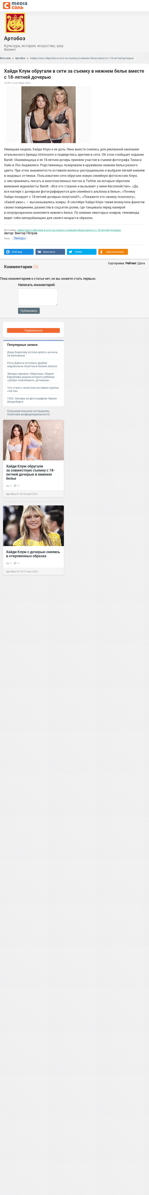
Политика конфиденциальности (28, 414)
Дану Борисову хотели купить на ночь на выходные (32, 353)
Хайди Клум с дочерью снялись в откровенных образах (33, 554)
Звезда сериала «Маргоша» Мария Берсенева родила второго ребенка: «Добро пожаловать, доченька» (31, 377)
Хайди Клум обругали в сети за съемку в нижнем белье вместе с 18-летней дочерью (82, 58)
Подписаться (33, 330)
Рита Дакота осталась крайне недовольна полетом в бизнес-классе (32, 364)
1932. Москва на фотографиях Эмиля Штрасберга (32, 400)
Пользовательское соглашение (28, 411)
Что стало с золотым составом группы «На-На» (33, 389)
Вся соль (5, 58)
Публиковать (28, 310)
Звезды (20, 238)
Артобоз (14, 38)
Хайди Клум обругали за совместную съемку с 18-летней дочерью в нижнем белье (30, 472)
